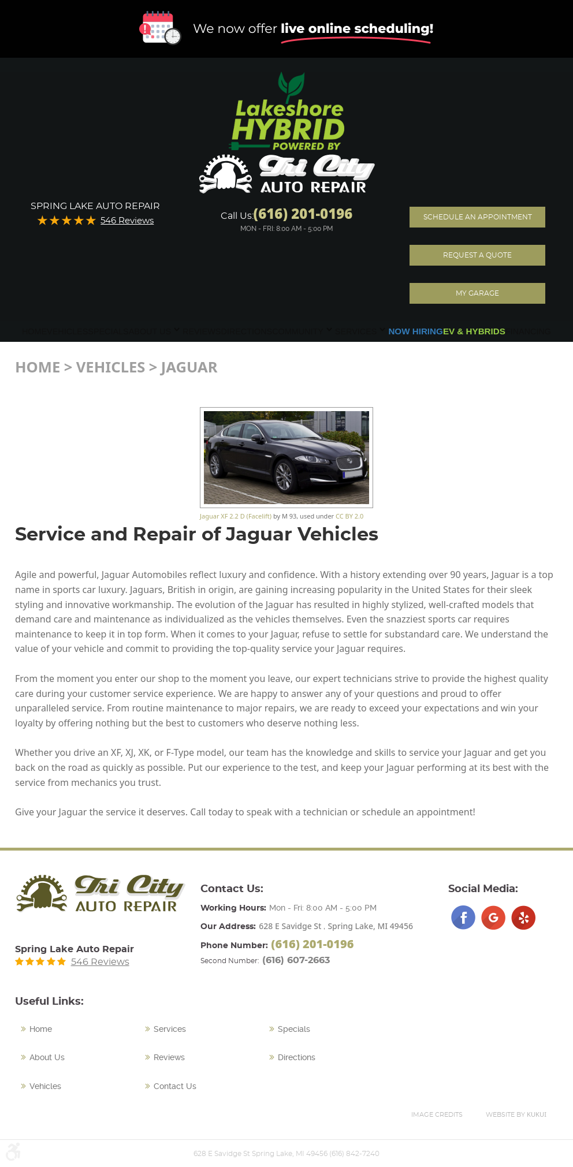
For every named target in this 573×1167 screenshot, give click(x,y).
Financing (528, 331)
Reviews (202, 331)
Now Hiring (415, 331)
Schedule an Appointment (477, 217)
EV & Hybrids (474, 331)
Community (297, 331)
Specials (108, 331)
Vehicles (67, 331)
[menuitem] (34, 331)
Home (34, 331)
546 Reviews (127, 221)
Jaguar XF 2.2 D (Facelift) (235, 516)
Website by (516, 1114)
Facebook (463, 917)
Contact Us (175, 1086)
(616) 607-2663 (296, 960)
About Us (150, 331)
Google (493, 917)
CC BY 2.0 (349, 516)
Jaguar (189, 367)
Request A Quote (477, 255)
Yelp (523, 917)
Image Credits (437, 1115)
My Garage (477, 293)
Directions (246, 331)
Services (356, 331)
